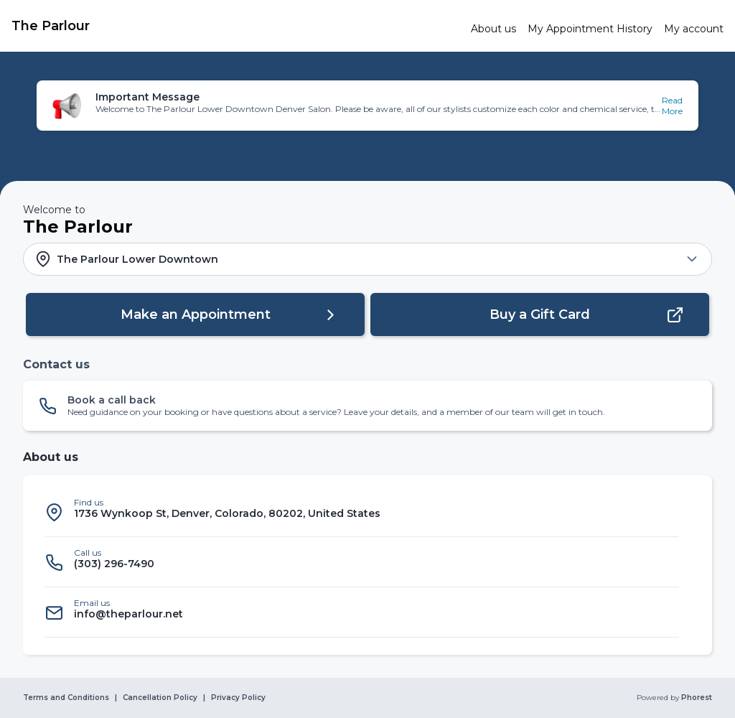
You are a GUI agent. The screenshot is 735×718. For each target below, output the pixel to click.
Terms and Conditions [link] (66, 698)
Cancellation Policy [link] (160, 698)
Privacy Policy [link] (238, 698)
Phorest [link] (695, 698)
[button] (367, 105)
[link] (235, 26)
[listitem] (362, 512)
